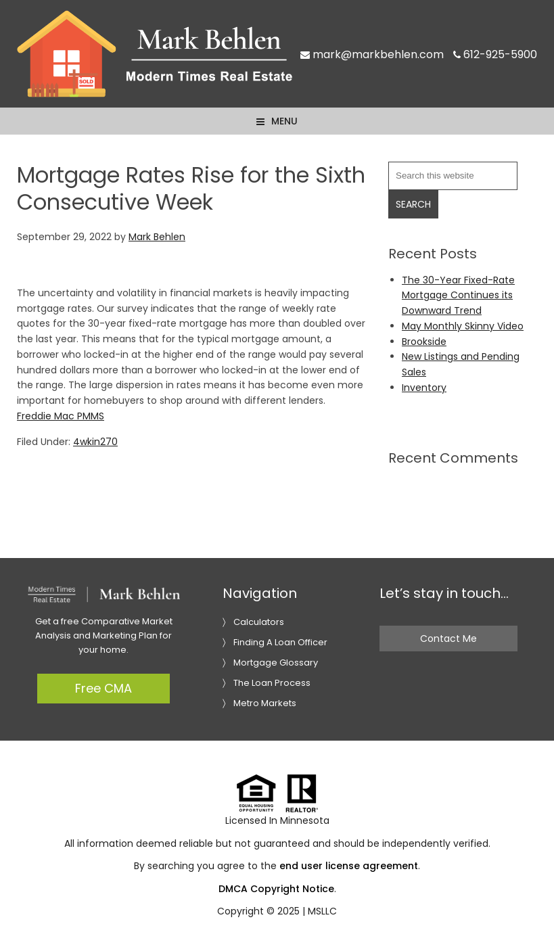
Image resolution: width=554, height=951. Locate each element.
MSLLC (322, 911)
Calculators (258, 622)
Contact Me (448, 638)
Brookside (424, 341)
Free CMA (103, 688)
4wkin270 (95, 441)
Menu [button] (284, 121)
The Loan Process (271, 682)
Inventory (424, 387)
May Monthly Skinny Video (463, 326)
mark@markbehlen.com (372, 54)
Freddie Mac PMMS (60, 416)
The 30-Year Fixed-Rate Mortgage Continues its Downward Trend (458, 295)
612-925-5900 (495, 54)
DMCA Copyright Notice (276, 889)
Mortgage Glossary (275, 662)
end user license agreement (348, 866)
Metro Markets (264, 703)
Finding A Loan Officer (280, 642)
